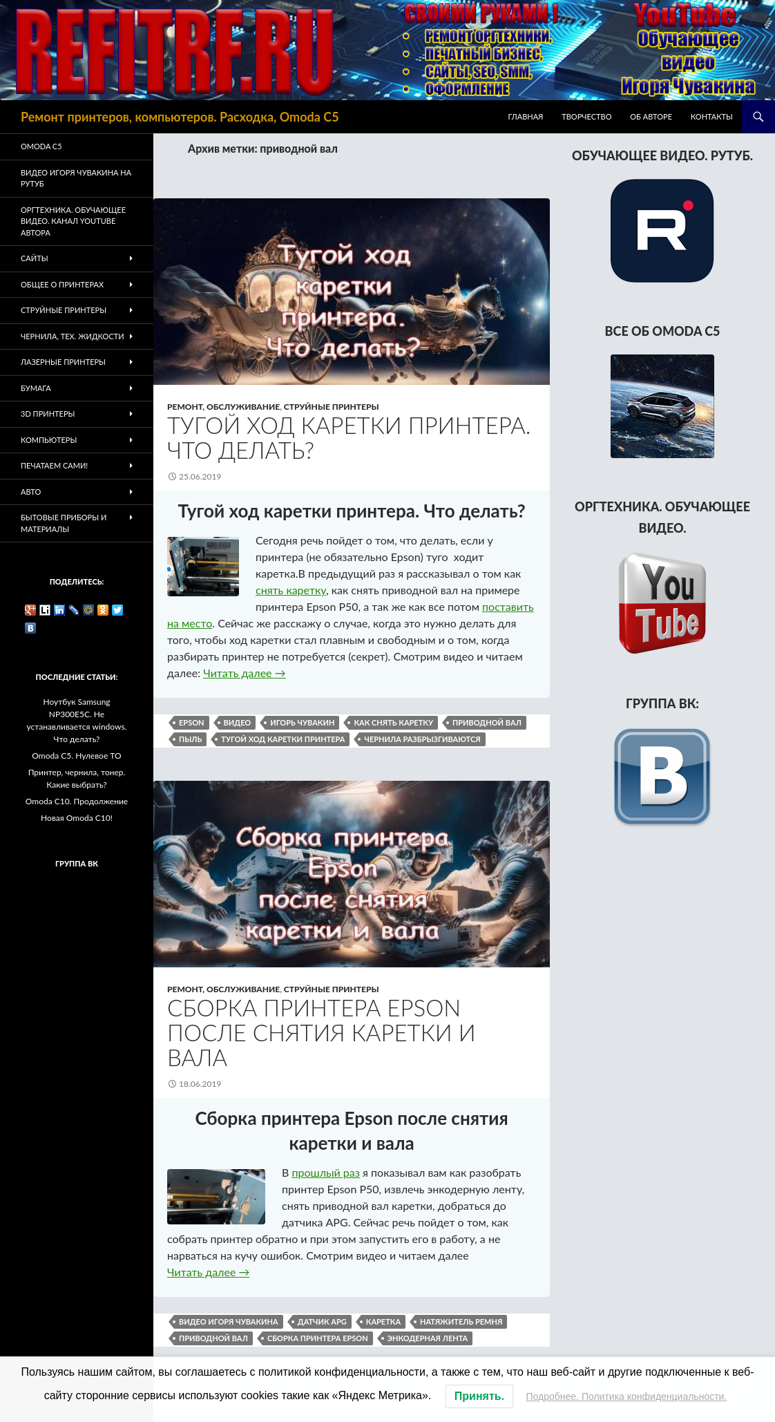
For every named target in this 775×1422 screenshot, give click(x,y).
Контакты (712, 116)
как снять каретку (393, 722)
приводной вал (487, 722)
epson (191, 722)
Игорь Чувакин (302, 722)
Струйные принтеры (331, 406)
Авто (31, 491)
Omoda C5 (41, 146)
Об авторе (651, 116)
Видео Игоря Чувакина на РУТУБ (76, 178)
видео (237, 722)
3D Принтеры (48, 413)
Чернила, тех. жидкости (72, 336)
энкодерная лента (427, 1338)
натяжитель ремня (461, 1321)
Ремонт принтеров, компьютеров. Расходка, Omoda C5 (180, 116)
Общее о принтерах (62, 284)
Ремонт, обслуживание (223, 406)
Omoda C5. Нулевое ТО (76, 755)
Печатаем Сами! (54, 465)
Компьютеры (49, 439)
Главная (526, 116)
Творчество (586, 116)
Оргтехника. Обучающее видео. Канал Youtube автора (73, 221)
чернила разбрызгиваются (422, 738)
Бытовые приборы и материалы (63, 523)
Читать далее (244, 672)
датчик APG (322, 1321)
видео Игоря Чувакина (228, 1321)
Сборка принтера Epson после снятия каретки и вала (321, 1032)
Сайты (34, 258)
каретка (383, 1321)
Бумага (36, 387)
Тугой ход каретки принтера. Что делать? (348, 437)
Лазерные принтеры (63, 361)
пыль (190, 738)
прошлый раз (325, 1172)
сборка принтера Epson (317, 1338)
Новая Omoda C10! (77, 818)
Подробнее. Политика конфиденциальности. (626, 1396)
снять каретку (291, 589)
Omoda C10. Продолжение (77, 801)
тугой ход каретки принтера (283, 738)
